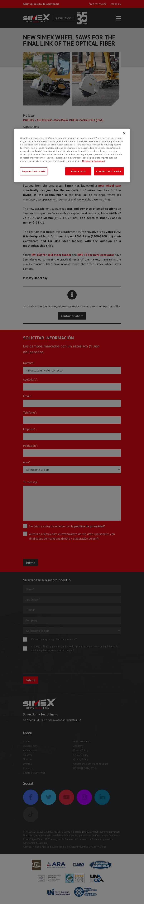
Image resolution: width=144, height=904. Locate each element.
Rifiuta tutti (78, 171)
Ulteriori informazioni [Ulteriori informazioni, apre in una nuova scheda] (93, 160)
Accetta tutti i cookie (109, 171)
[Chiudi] (124, 133)
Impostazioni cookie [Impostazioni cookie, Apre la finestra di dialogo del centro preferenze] (33, 171)
